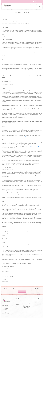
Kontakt (39, 5)
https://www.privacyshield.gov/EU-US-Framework (25, 135)
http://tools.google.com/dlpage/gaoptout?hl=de (31, 97)
